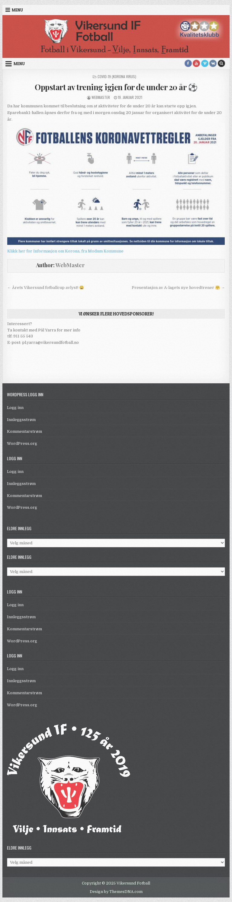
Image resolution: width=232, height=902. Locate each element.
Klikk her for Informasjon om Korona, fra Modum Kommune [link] (65, 251)
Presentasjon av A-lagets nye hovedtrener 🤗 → (178, 287)
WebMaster (101, 97)
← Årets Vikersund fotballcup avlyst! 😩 (45, 287)
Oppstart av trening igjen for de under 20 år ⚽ (116, 87)
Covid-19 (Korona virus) (117, 76)
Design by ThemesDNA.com (116, 892)
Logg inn (15, 407)
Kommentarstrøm (24, 431)
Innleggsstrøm (21, 419)
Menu (17, 10)
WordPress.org (22, 443)
